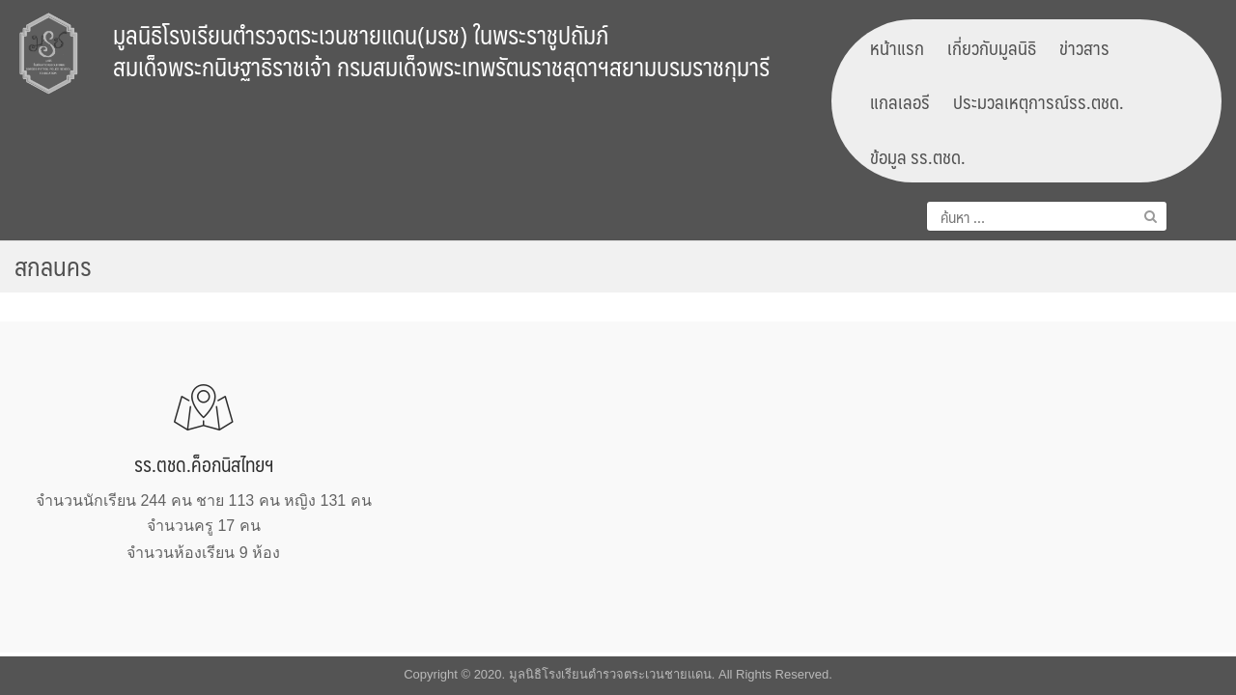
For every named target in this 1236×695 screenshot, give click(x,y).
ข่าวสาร (1084, 47)
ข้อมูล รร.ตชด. (918, 156)
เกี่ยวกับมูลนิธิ (991, 47)
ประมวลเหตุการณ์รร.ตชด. (1038, 101)
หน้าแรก (897, 47)
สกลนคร (53, 265)
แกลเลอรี (900, 101)
